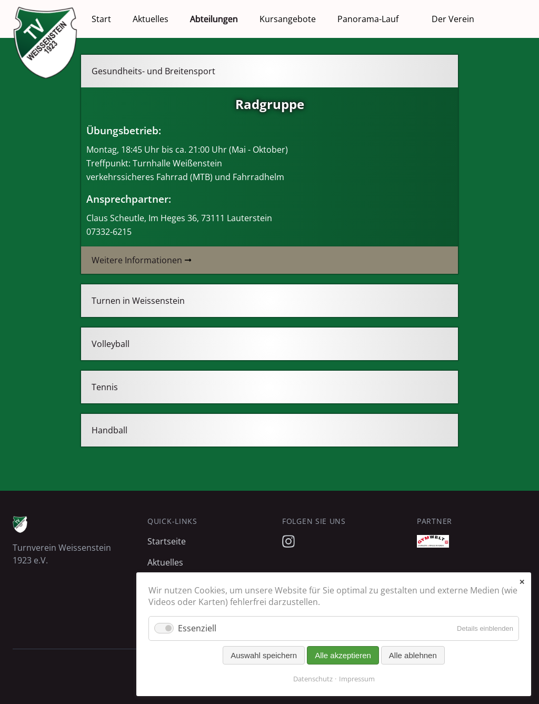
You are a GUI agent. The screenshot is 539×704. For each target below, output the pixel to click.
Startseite (166, 541)
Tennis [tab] (105, 387)
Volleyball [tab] (110, 344)
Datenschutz (313, 678)
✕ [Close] (522, 582)
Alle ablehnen (413, 655)
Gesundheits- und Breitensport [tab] (153, 71)
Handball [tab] (109, 430)
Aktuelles (150, 19)
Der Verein (453, 19)
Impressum (357, 678)
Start (101, 19)
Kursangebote (287, 19)
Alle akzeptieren (343, 655)
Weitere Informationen (137, 260)
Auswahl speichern (264, 655)
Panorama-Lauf (367, 19)
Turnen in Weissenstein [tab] (138, 300)
